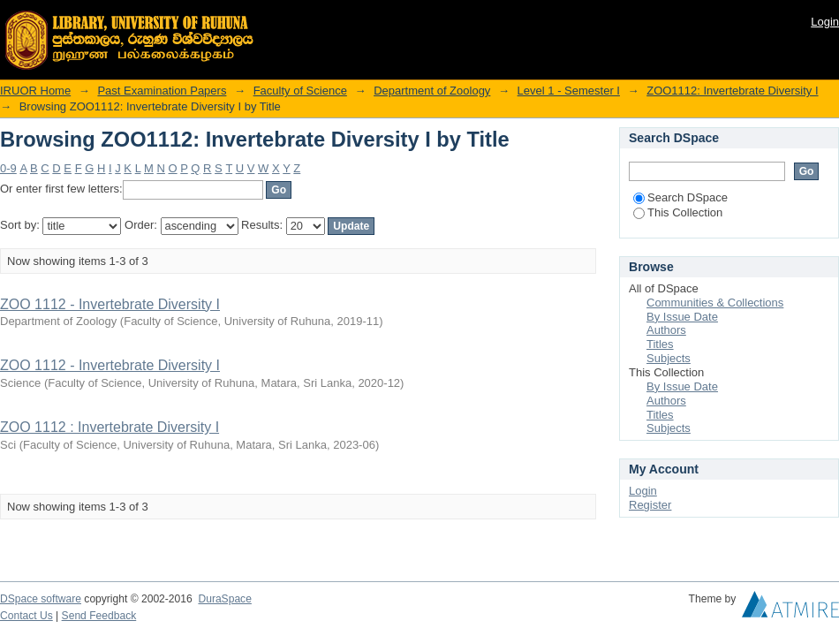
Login (825, 21)
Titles (660, 344)
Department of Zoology (432, 90)
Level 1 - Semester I (569, 90)
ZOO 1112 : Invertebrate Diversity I (109, 427)
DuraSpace (224, 599)
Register (650, 504)
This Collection (677, 212)
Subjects (668, 358)
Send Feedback (99, 616)
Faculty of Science (300, 90)
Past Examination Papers (161, 90)
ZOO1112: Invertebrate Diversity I (732, 90)
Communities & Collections (714, 302)
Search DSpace (680, 197)
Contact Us (26, 616)
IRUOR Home (35, 90)
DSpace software (40, 599)
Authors (666, 330)
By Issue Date (682, 316)
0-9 (8, 168)
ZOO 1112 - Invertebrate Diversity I (110, 304)
